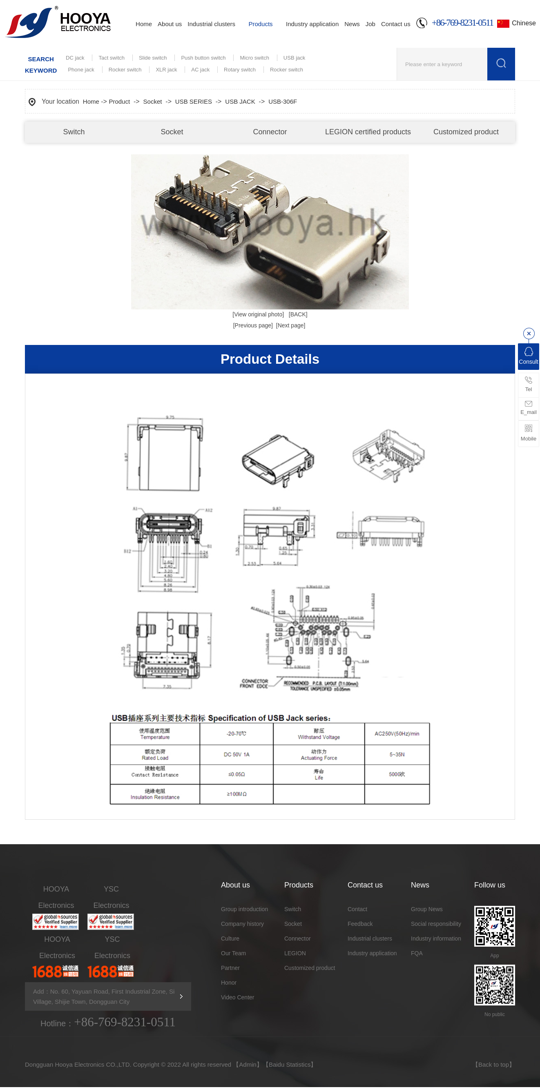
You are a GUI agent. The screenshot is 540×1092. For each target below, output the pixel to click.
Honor (229, 982)
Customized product (466, 132)
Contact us (396, 23)
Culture (230, 938)
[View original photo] (258, 314)
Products (260, 23)
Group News (427, 909)
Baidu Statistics (290, 1064)
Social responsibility (436, 924)
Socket (172, 132)
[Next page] (291, 325)
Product (119, 101)
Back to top (493, 1064)
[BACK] (298, 314)
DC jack (75, 58)
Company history (242, 924)
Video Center (237, 997)
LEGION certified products (368, 132)
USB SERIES (193, 101)
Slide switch (153, 58)
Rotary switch (240, 70)
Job (370, 23)
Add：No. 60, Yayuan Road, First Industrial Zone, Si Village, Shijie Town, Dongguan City (103, 996)
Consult (528, 356)
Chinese (524, 23)
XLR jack (166, 70)
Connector (270, 132)
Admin (248, 1064)
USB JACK (240, 101)
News (352, 23)
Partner (230, 968)
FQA (417, 953)
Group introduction (244, 909)
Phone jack (81, 70)
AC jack (200, 70)
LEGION (295, 953)
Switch (74, 132)
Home (144, 23)
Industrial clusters (211, 23)
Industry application (312, 23)
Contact (357, 909)
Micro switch (254, 58)
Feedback (360, 924)
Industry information (436, 938)
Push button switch (203, 58)
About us (170, 23)
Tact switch (111, 58)
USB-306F (282, 101)
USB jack (294, 58)
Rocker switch (125, 70)
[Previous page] (253, 325)
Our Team (233, 953)
